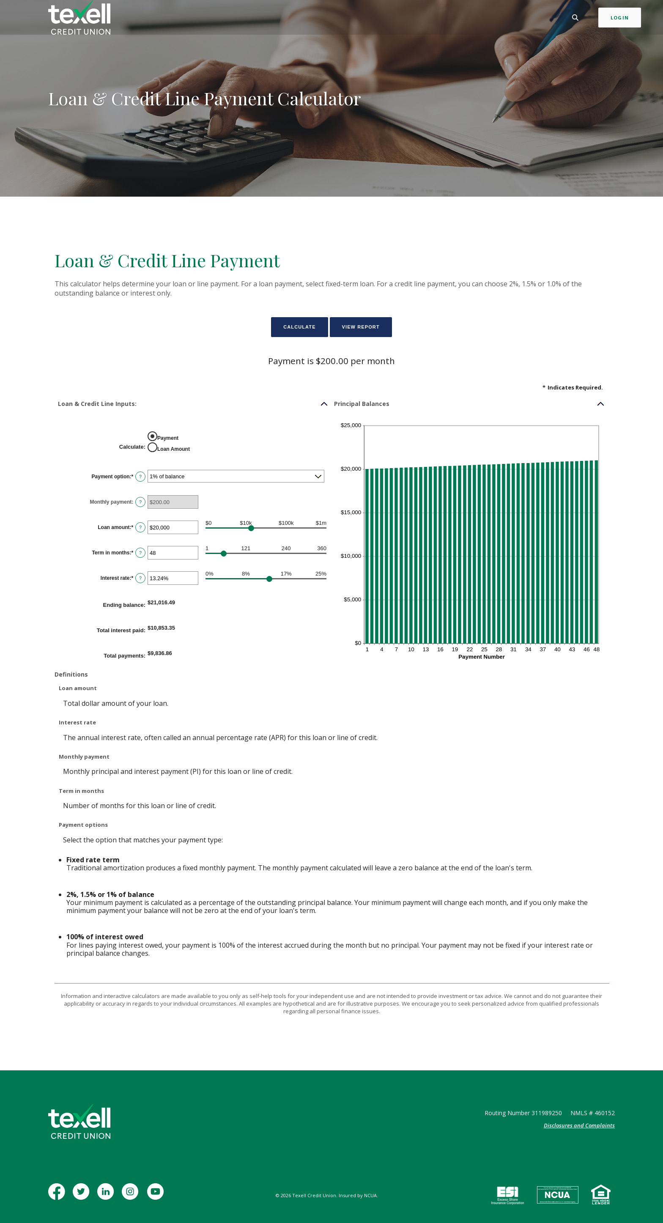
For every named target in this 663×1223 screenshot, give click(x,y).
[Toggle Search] (549, 18)
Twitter (83, 1196)
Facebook (58, 1196)
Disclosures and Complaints (579, 1125)
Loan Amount (173, 448)
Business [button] (271, 18)
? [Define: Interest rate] (140, 578)
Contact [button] (422, 18)
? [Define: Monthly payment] (140, 502)
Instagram (131, 1196)
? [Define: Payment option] (140, 476)
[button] (193, 404)
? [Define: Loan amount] (140, 527)
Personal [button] (233, 18)
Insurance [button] (354, 18)
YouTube (156, 1196)
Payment (167, 437)
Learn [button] (389, 18)
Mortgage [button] (312, 18)
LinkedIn (107, 1196)
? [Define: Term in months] (140, 552)
